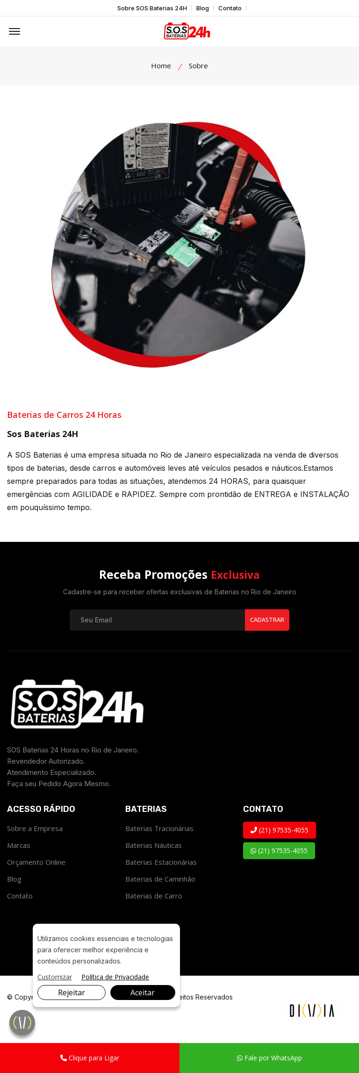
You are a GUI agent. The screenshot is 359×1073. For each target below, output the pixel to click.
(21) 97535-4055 (280, 831)
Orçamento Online (36, 863)
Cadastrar (266, 621)
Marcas (18, 846)
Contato (230, 8)
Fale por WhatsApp (269, 1057)
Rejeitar (71, 992)
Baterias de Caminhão (160, 880)
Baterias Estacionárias (161, 863)
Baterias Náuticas (153, 846)
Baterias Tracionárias (159, 829)
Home (161, 65)
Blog (202, 8)
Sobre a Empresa (35, 829)
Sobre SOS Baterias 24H (152, 8)
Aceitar (142, 992)
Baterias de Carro (153, 897)
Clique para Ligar (89, 1057)
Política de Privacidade (115, 976)
